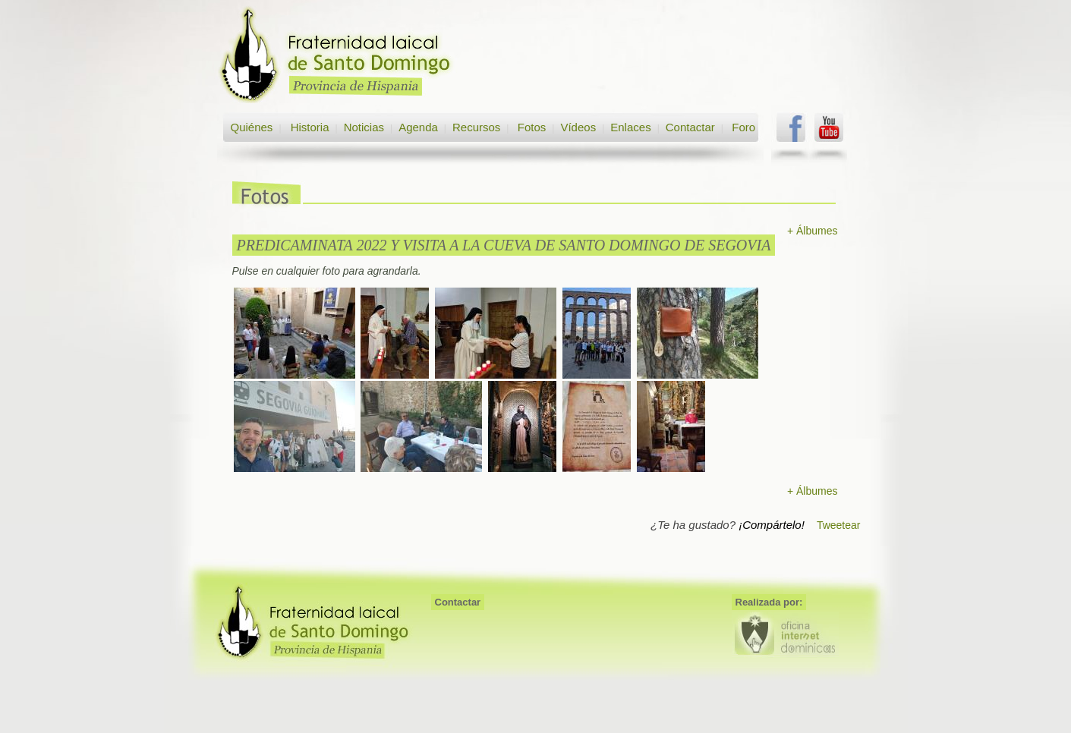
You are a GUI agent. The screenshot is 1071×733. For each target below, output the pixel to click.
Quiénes (252, 127)
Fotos (532, 127)
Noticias (364, 127)
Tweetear (839, 525)
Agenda (418, 127)
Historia (308, 127)
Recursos (476, 127)
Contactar (690, 127)
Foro (743, 127)
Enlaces (630, 127)
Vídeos (578, 127)
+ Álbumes (812, 231)
